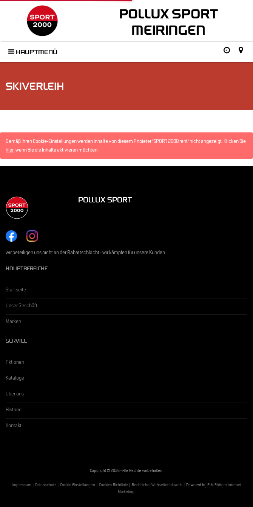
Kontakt (14, 426)
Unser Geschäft (21, 306)
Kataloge (15, 378)
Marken (13, 322)
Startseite (16, 290)
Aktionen (15, 363)
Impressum (21, 486)
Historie (14, 410)
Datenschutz (45, 486)
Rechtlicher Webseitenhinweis (157, 486)
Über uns (15, 394)
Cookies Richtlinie (113, 486)
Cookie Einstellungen (77, 486)
